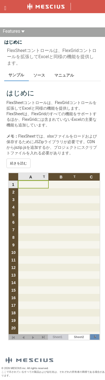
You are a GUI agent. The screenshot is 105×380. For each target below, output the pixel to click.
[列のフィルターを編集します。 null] (43, 176)
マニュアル (64, 75)
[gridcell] (33, 184)
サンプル (16, 75)
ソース (39, 75)
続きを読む (18, 163)
